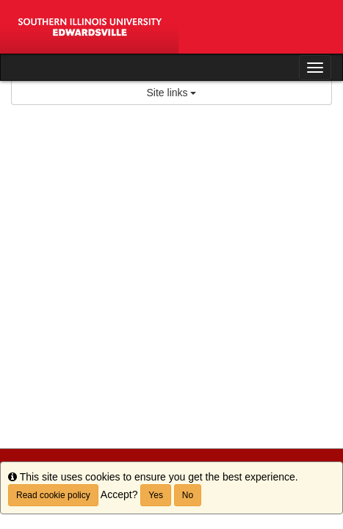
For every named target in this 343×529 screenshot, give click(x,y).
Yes (155, 495)
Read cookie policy (53, 495)
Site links (172, 92)
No (187, 495)
